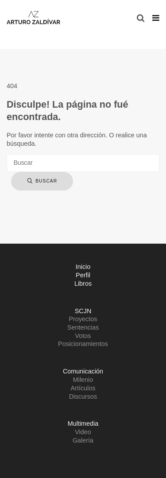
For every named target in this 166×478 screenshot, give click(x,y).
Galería (83, 440)
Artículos (83, 388)
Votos (83, 335)
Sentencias (83, 327)
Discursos (83, 396)
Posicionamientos (83, 343)
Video (83, 431)
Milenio (83, 379)
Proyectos (83, 319)
